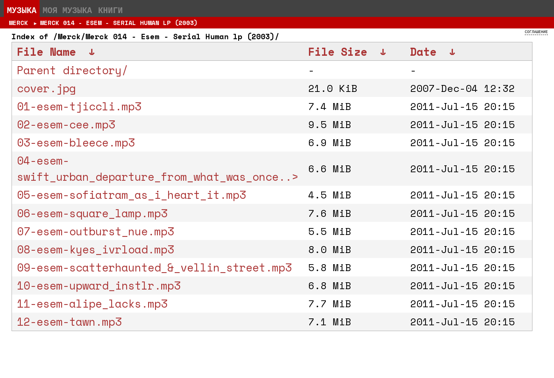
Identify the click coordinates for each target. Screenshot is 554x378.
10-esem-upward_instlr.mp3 (98, 285)
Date (423, 51)
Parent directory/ (72, 70)
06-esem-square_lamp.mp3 (92, 213)
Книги (110, 10)
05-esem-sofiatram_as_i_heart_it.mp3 (131, 195)
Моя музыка (67, 10)
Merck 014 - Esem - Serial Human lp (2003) (119, 22)
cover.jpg (46, 88)
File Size (337, 51)
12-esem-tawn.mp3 (69, 321)
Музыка (22, 10)
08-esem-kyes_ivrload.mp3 (95, 249)
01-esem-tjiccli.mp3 (79, 106)
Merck (18, 22)
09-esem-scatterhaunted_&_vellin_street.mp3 (154, 267)
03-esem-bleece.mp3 (76, 142)
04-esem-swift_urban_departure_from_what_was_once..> (157, 168)
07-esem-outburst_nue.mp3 (95, 231)
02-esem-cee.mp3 (66, 124)
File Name (46, 51)
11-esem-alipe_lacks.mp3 (92, 303)
